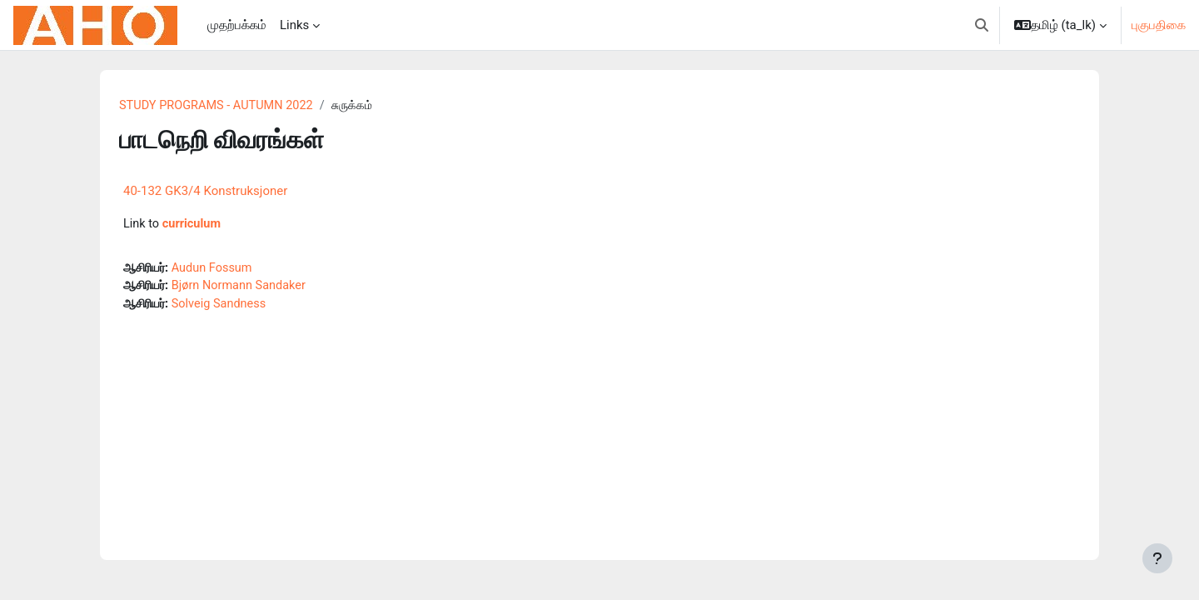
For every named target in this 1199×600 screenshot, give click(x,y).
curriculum (193, 225)
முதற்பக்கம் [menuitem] (236, 25)
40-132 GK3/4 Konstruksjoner (205, 191)
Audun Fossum (218, 269)
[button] (982, 25)
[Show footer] (1157, 558)
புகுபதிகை (1159, 25)
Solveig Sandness (226, 306)
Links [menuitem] (294, 25)
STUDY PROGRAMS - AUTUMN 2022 (219, 105)
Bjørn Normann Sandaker (246, 288)
